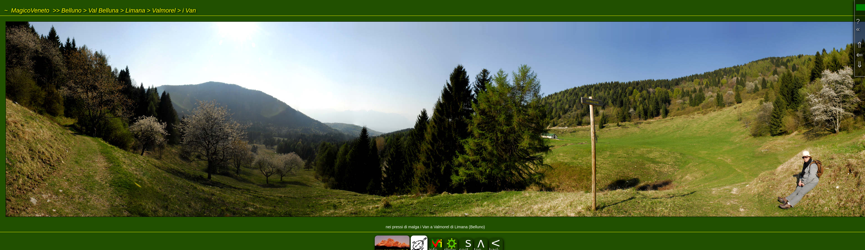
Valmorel (164, 10)
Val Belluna (103, 10)
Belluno (71, 10)
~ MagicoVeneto (26, 10)
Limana (135, 10)
